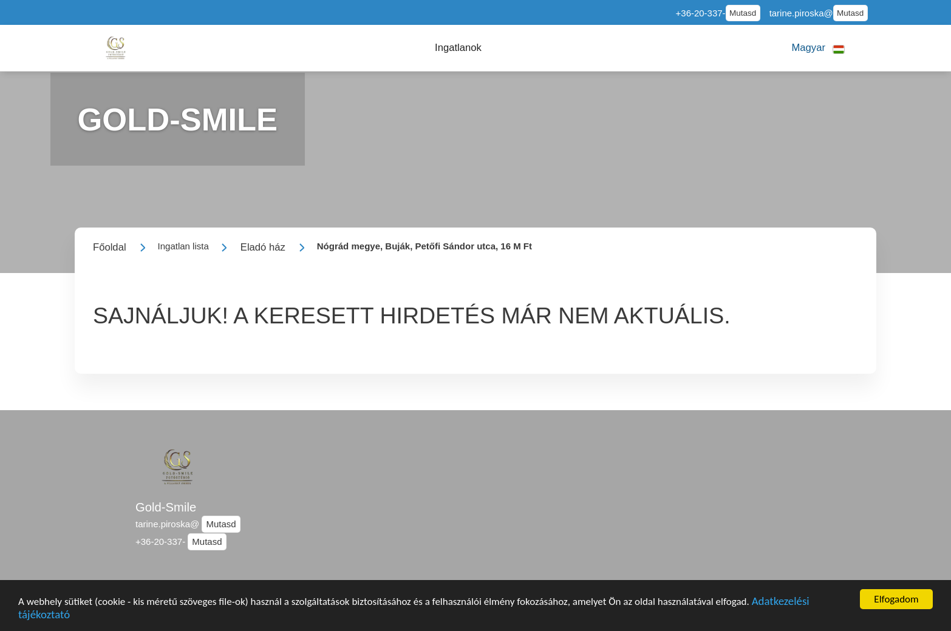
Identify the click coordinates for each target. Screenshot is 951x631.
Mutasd (742, 13)
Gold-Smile (165, 507)
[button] (458, 48)
